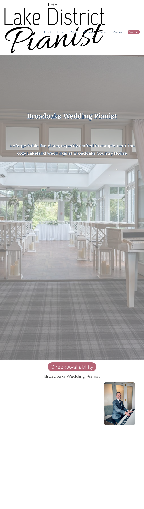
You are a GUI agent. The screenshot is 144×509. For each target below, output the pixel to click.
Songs (103, 32)
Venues (117, 32)
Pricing (61, 32)
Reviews (89, 32)
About (47, 32)
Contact (134, 32)
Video (74, 32)
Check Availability (72, 367)
